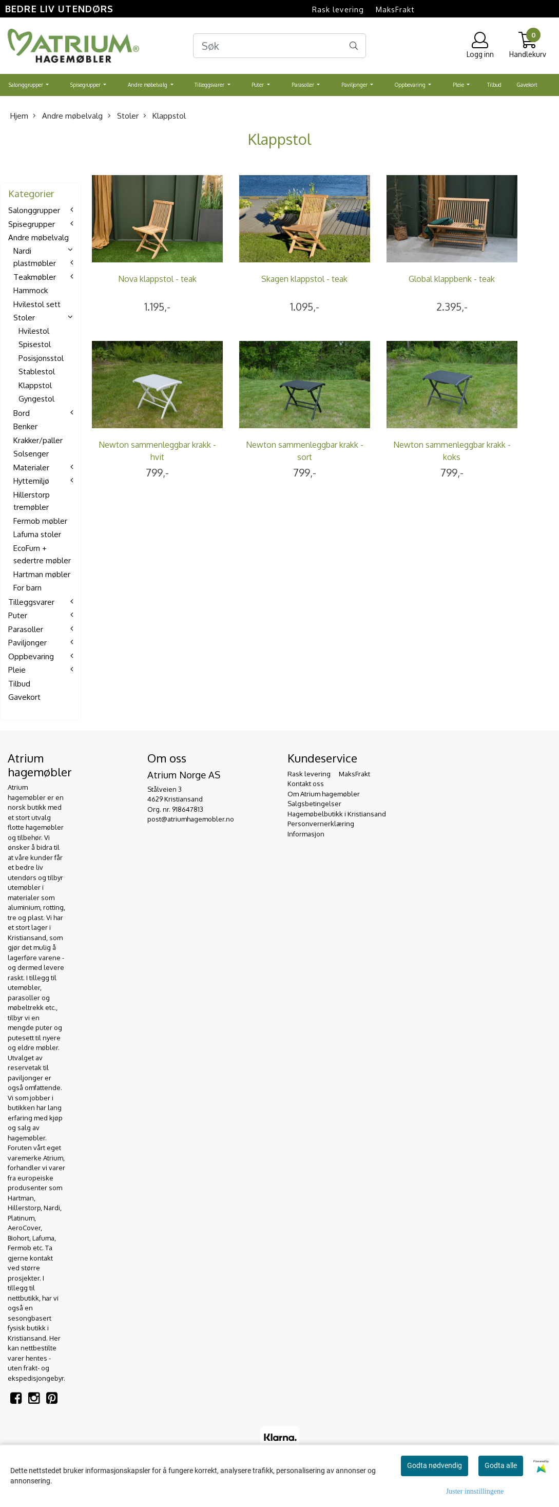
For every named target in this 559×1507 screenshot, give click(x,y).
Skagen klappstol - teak (304, 279)
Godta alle (501, 1465)
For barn (27, 588)
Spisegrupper (86, 85)
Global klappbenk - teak (452, 279)
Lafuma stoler (37, 534)
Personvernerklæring (320, 823)
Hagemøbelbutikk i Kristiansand (336, 814)
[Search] (279, 45)
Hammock (30, 290)
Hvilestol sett (37, 304)
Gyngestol (36, 399)
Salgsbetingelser (314, 803)
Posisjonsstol (41, 358)
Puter (258, 85)
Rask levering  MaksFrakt (363, 9)
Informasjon (305, 834)
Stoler (123, 116)
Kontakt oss (305, 783)
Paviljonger (355, 85)
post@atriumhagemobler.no (190, 819)
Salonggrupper (27, 85)
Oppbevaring (411, 85)
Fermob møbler (40, 521)
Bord (21, 413)
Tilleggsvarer (210, 85)
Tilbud (494, 85)
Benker (25, 426)
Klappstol (164, 116)
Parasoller (304, 85)
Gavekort (527, 85)
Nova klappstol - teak (157, 279)
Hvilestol (33, 331)
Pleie (459, 85)
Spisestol (34, 344)
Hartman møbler (41, 574)
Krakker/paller (38, 440)
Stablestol (36, 371)
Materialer (31, 467)
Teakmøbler (34, 277)
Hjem (19, 116)
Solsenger (31, 454)
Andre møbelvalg (148, 85)
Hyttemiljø (31, 481)
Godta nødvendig (434, 1465)
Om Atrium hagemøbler (323, 794)
